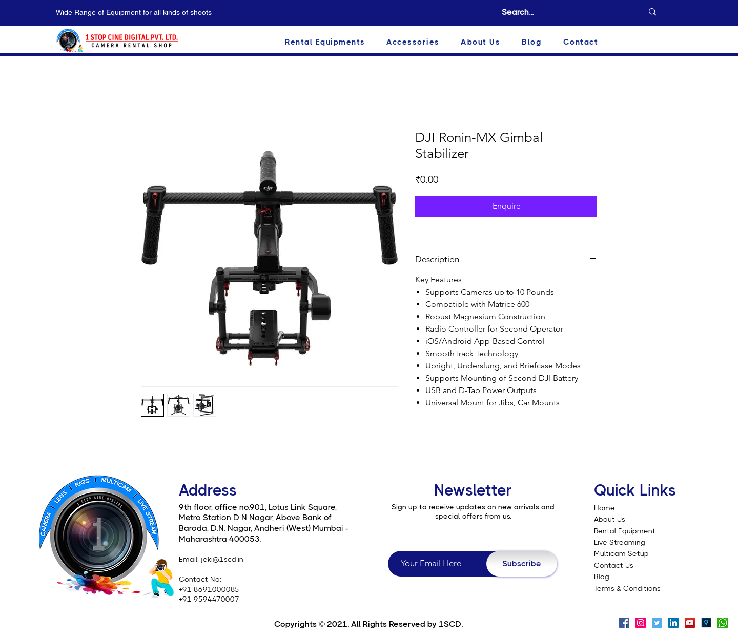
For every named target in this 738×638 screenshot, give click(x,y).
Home (604, 508)
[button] (335, 42)
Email (188, 559)
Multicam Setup (622, 553)
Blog (601, 576)
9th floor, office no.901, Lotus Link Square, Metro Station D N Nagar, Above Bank (258, 512)
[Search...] (564, 12)
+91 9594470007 (209, 599)
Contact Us (613, 565)
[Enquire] (506, 206)
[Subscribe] (521, 564)
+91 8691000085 (209, 589)
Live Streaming (619, 542)
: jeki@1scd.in (220, 559)
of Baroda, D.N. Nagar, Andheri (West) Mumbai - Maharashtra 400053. (263, 527)
